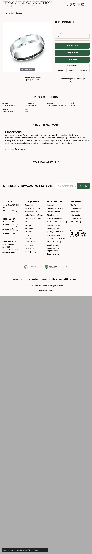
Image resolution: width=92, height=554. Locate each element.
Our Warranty (75, 218)
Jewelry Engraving (54, 228)
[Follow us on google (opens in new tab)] (77, 234)
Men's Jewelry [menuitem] (30, 242)
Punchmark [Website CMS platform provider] (50, 291)
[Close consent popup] (46, 550)
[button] (66, 4)
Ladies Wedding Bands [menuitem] (34, 215)
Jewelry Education (54, 235)
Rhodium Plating (54, 242)
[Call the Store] (8, 252)
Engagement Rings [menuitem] (32, 208)
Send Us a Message (10, 210)
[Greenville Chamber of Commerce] (51, 267)
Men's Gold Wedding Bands (13, 13)
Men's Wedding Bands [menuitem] (34, 218)
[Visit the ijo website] (33, 267)
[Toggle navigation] (88, 4)
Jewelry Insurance (54, 225)
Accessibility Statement (69, 279)
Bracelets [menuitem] (28, 232)
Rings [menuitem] (27, 222)
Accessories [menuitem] (29, 245)
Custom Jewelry (53, 212)
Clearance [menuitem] (29, 205)
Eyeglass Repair (53, 254)
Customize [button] (72, 59)
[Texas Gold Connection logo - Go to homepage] (27, 4)
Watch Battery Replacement (53, 249)
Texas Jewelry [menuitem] (30, 248)
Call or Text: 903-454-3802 (10, 206)
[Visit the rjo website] (40, 267)
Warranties (83, 70)
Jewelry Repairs (53, 205)
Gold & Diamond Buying (57, 222)
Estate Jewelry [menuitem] (30, 252)
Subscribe (83, 186)
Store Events (75, 212)
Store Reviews (75, 208)
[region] (27, 47)
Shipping (60, 70)
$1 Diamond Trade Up (56, 238)
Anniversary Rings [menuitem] (32, 212)
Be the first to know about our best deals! (27, 186)
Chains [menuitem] (27, 235)
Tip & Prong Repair (54, 218)
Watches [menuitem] (28, 238)
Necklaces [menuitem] (29, 228)
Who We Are (75, 205)
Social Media (75, 215)
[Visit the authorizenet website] (26, 267)
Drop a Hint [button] (72, 52)
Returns (71, 70)
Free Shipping (75, 222)
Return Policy (18, 279)
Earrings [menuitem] (28, 225)
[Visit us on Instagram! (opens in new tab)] (83, 234)
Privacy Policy (32, 279)
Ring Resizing (52, 215)
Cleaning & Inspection (56, 208)
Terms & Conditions (49, 279)
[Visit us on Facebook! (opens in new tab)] (72, 234)
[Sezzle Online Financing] (64, 267)
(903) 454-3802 (32, 80)
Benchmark (73, 105)
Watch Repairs (53, 245)
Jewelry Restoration (55, 232)
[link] (74, 4)
